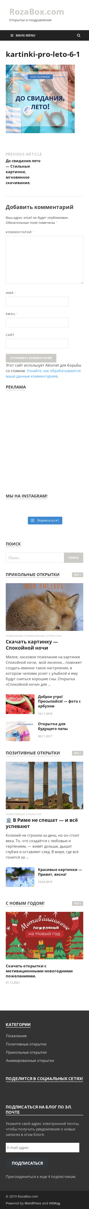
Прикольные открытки (43, 636)
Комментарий (20, 232)
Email (12, 314)
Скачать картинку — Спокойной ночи (32, 644)
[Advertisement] (44, 440)
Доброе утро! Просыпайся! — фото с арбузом (59, 701)
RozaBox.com (36, 11)
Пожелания (14, 636)
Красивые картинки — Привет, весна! (60, 872)
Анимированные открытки (30, 1060)
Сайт (10, 335)
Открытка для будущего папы (53, 726)
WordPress (33, 1203)
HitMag (54, 1203)
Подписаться (27, 1163)
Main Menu (25, 35)
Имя (11, 293)
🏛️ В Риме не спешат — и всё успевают (42, 823)
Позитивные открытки (23, 814)
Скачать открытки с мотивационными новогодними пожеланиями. (39, 971)
